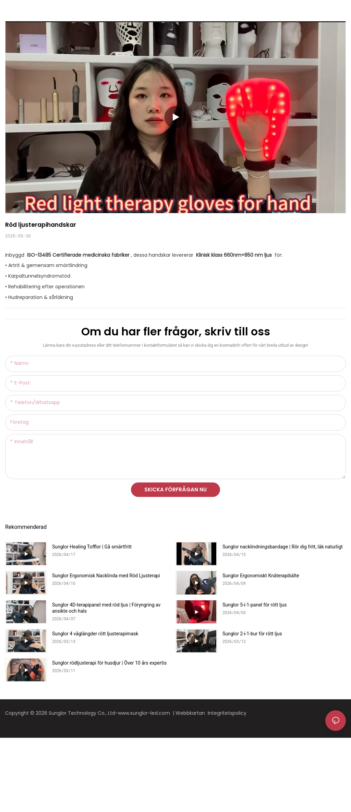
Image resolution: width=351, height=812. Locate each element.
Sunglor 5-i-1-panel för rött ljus (254, 605)
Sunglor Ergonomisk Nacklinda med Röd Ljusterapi (106, 575)
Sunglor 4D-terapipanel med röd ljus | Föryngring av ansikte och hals (106, 608)
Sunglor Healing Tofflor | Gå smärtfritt (92, 546)
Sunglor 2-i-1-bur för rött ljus (252, 633)
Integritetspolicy (228, 713)
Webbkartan (192, 713)
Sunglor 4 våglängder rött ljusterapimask (95, 633)
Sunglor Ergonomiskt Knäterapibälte (260, 575)
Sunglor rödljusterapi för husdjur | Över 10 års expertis (109, 663)
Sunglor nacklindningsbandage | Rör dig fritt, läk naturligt (282, 546)
